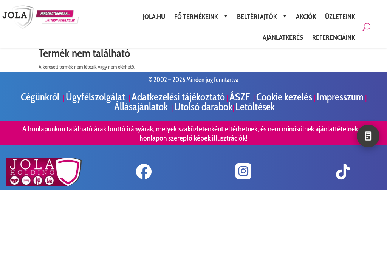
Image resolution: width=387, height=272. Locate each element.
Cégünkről (41, 97)
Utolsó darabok (203, 106)
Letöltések (255, 106)
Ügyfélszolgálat (96, 97)
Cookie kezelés (284, 97)
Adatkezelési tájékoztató (178, 97)
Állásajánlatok (142, 106)
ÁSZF (240, 97)
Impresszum (340, 97)
